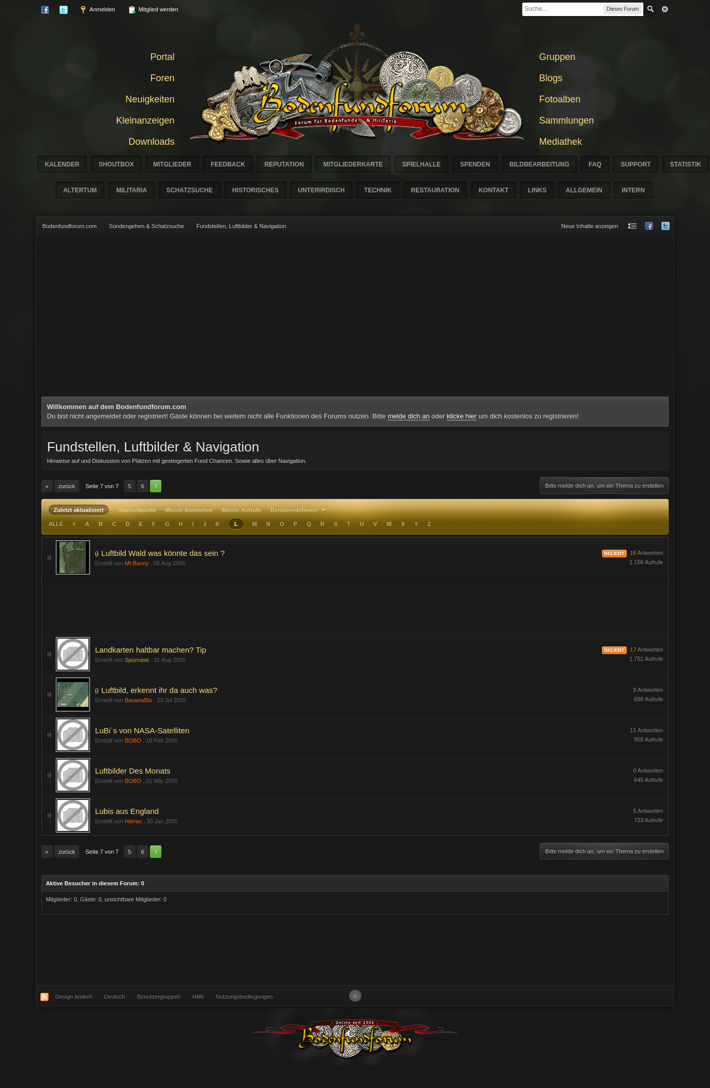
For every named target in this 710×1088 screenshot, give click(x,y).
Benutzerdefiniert (299, 510)
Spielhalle (421, 164)
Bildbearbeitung (539, 164)
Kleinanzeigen (145, 120)
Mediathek (560, 142)
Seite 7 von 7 (101, 486)
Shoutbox (116, 164)
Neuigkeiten (149, 99)
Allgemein (584, 190)
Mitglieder (172, 164)
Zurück (66, 486)
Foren (162, 78)
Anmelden (97, 10)
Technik (377, 190)
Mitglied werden (153, 10)
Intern (633, 190)
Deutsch (114, 996)
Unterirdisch (321, 190)
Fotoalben (560, 99)
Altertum (80, 190)
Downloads (151, 142)
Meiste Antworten (189, 510)
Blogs (551, 78)
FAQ (594, 164)
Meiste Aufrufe (241, 510)
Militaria (131, 190)
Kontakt (494, 190)
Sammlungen (566, 120)
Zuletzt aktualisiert (79, 510)
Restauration (435, 190)
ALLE (56, 524)
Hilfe (198, 996)
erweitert (665, 9)
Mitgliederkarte (353, 164)
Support (636, 164)
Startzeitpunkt (137, 510)
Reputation (284, 164)
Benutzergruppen (158, 996)
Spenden (475, 164)
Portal (162, 57)
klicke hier (462, 416)
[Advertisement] (355, 319)
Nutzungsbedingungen (244, 996)
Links (537, 190)
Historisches (255, 190)
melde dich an (409, 416)
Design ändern (74, 996)
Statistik (685, 164)
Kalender (62, 164)
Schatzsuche (190, 190)
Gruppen (557, 57)
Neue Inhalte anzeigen (589, 226)
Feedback (227, 164)
